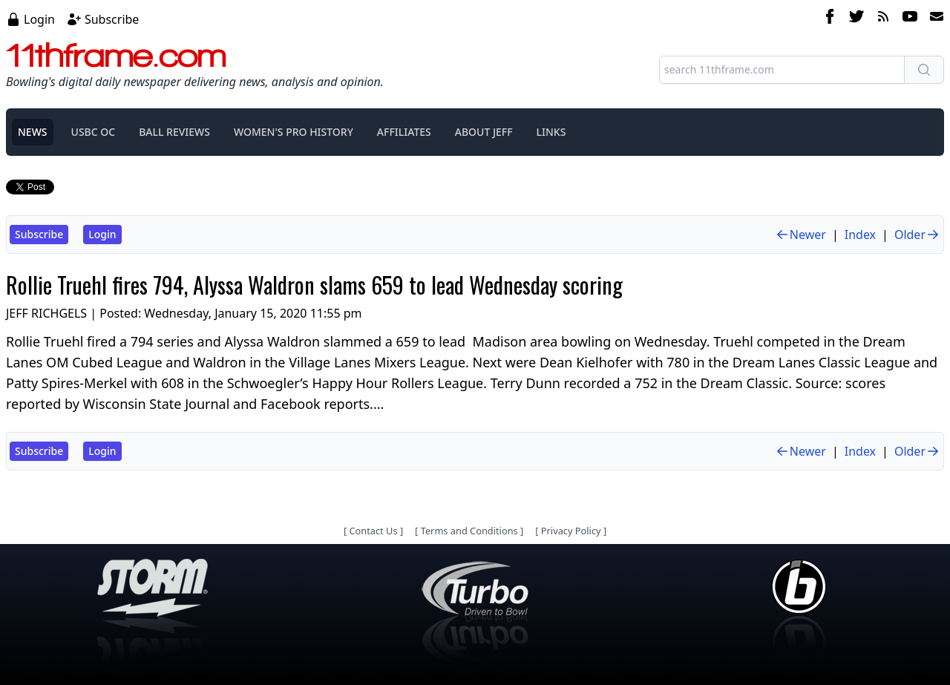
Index (860, 234)
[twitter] (856, 18)
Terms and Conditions (469, 530)
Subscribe (112, 19)
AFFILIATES (404, 132)
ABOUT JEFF (484, 132)
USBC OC (93, 132)
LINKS (551, 132)
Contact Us (373, 530)
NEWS (33, 132)
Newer (800, 234)
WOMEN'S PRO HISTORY (293, 132)
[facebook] (829, 18)
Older (917, 234)
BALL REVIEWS (174, 132)
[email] (933, 18)
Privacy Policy (571, 530)
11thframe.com (116, 55)
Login (39, 19)
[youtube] (910, 18)
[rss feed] (883, 18)
